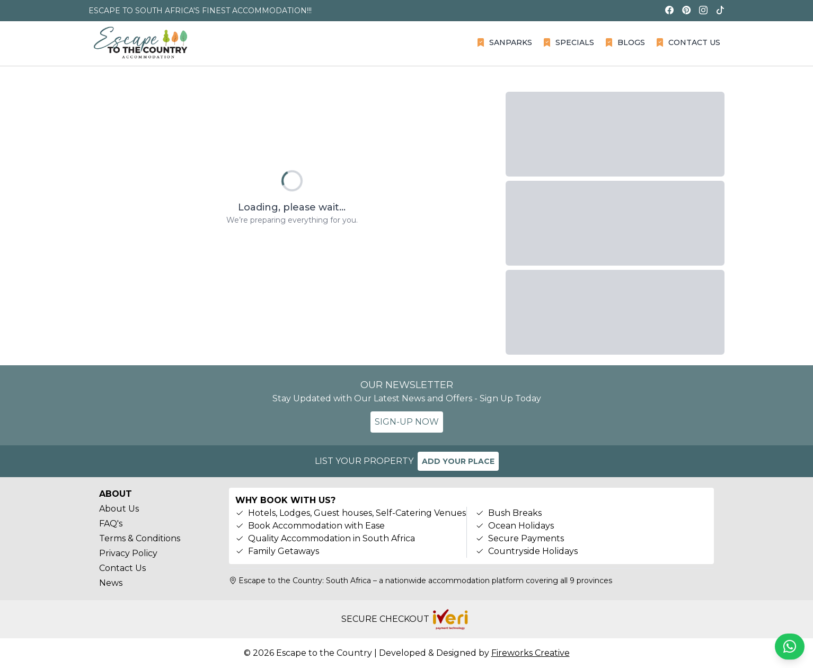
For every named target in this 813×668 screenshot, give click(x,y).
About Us (119, 509)
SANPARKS (504, 42)
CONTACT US (688, 42)
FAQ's (110, 523)
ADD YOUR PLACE (458, 461)
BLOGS (625, 42)
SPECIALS (568, 42)
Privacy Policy (128, 553)
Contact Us (122, 568)
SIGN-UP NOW (407, 422)
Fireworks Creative (530, 653)
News (110, 583)
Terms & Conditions (139, 538)
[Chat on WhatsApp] (790, 647)
